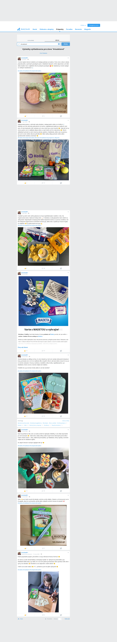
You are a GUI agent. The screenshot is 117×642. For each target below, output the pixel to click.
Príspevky (59, 29)
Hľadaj (66, 44)
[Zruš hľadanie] (43, 53)
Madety (52, 334)
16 (43, 491)
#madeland (26, 71)
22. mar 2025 (24, 497)
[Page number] (60, 619)
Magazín (87, 29)
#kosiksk (37, 138)
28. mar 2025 (24, 274)
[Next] (67, 618)
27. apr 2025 (24, 122)
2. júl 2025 (23, 59)
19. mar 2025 (36, 554)
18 (43, 268)
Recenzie (78, 29)
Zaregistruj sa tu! (93, 25)
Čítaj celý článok (23, 347)
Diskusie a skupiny (47, 29)
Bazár (35, 29)
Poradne (69, 29)
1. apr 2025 (24, 213)
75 (43, 416)
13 (43, 183)
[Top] (20, 618)
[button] (28, 59)
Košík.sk (40, 336)
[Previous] (48, 618)
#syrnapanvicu (50, 138)
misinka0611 (24, 58)
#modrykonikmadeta (35, 71)
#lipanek (57, 138)
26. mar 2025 (24, 356)
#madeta (20, 71)
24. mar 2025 (24, 431)
